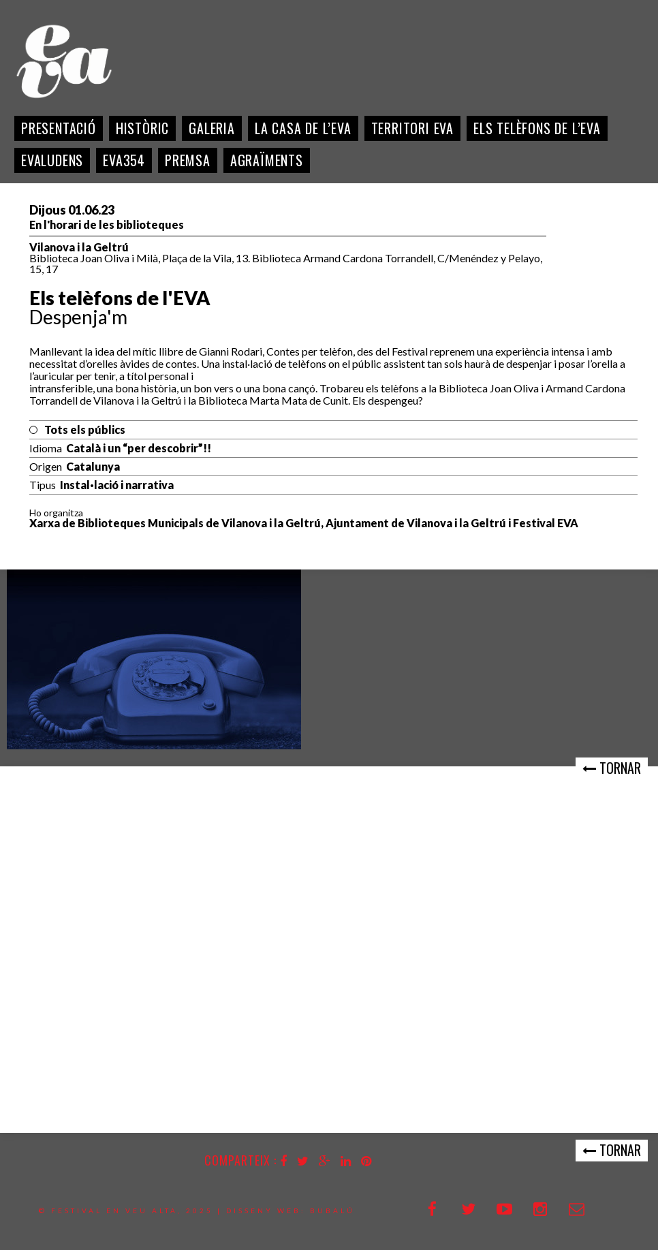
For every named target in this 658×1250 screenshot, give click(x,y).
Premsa (187, 160)
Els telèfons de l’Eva (537, 128)
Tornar (611, 767)
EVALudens (52, 160)
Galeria (212, 128)
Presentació (58, 128)
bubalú (332, 1210)
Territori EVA (412, 128)
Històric (142, 128)
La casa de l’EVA (303, 128)
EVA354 (124, 160)
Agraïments (266, 160)
